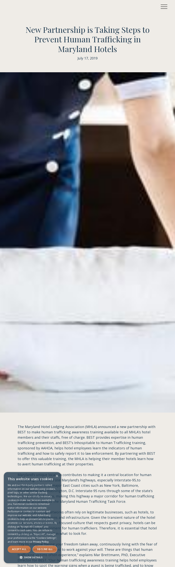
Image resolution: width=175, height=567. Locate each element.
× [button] (56, 476)
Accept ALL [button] (19, 549)
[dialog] (32, 517)
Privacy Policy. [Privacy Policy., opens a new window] (41, 541)
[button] (164, 6)
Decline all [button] (45, 549)
